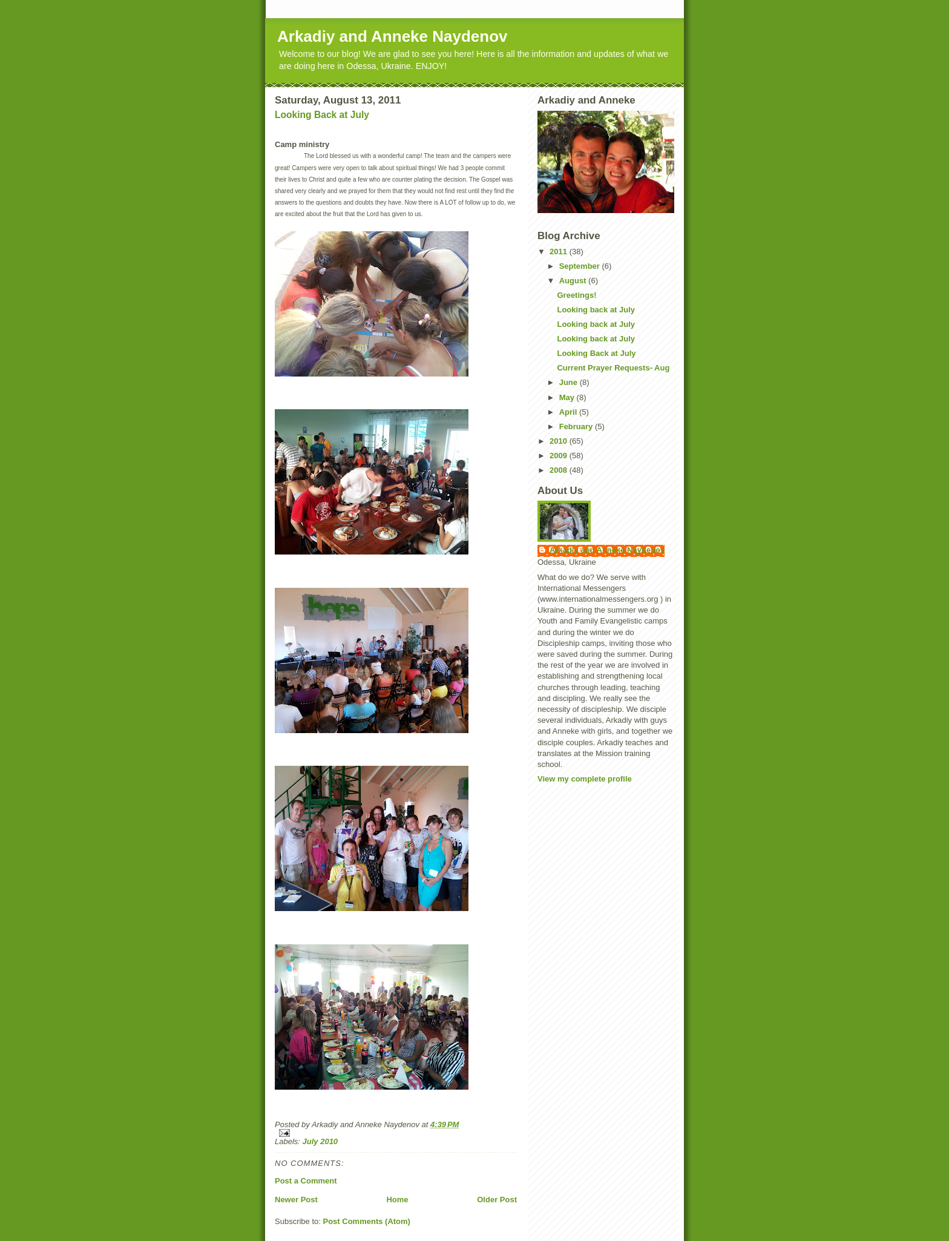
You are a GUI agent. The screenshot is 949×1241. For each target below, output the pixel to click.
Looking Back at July (322, 115)
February (577, 426)
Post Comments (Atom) (366, 1221)
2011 (560, 251)
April (569, 411)
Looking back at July (596, 309)
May (568, 397)
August (573, 280)
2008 (560, 470)
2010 (560, 441)
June (569, 382)
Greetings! (576, 295)
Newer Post (296, 1199)
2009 (560, 455)
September (580, 266)
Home (397, 1199)
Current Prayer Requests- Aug (613, 367)
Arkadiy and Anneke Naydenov (392, 36)
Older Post (497, 1199)
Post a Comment (306, 1180)
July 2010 (320, 1141)
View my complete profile (584, 778)
